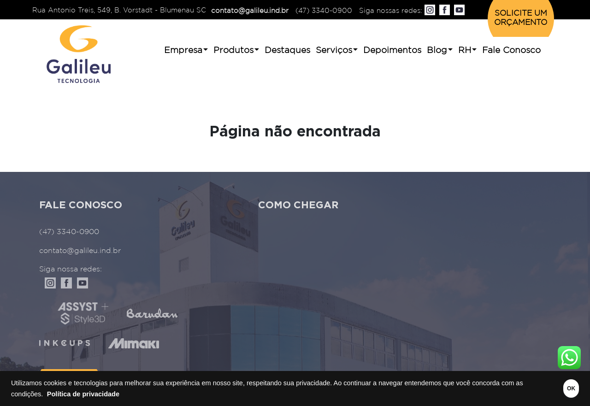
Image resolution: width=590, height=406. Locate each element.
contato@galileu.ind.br (250, 11)
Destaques (287, 50)
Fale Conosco (511, 50)
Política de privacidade (92, 394)
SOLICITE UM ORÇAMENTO (520, 18)
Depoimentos (392, 50)
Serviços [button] (334, 50)
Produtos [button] (233, 50)
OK (559, 388)
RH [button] (464, 50)
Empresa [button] (183, 50)
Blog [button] (437, 50)
